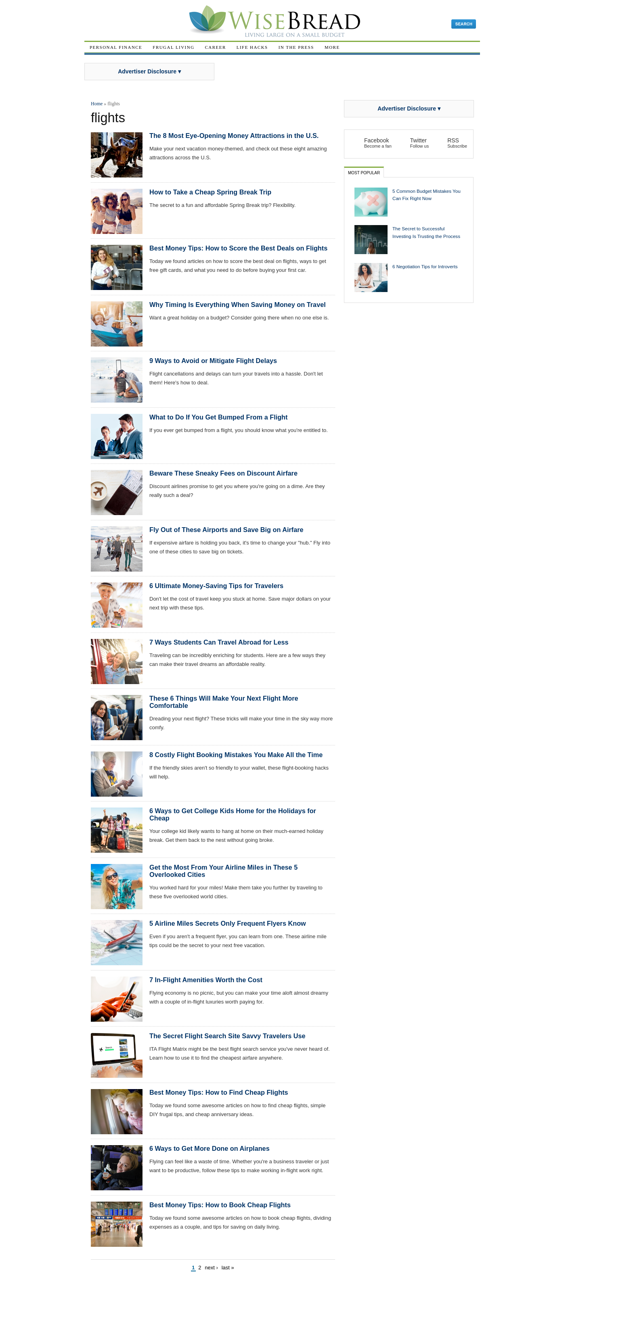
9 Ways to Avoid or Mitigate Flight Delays (213, 360)
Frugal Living (173, 47)
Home (97, 103)
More (332, 47)
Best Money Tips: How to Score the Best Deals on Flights (238, 248)
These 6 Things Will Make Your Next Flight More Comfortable (223, 702)
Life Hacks (252, 47)
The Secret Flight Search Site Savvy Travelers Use (227, 1035)
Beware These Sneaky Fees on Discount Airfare (223, 473)
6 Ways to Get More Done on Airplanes (209, 1148)
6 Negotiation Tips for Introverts (425, 266)
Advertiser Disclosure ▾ (149, 71)
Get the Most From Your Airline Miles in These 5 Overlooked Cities (223, 871)
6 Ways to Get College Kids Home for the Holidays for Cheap (232, 814)
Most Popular (364, 173)
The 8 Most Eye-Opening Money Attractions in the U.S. (234, 135)
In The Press (296, 47)
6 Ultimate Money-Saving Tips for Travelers (216, 585)
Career (215, 47)
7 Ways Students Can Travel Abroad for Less (219, 642)
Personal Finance (116, 47)
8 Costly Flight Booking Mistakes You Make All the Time (236, 754)
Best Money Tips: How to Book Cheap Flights (220, 1204)
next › (211, 1268)
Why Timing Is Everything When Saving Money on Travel (237, 304)
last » (228, 1268)
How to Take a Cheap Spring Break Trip (210, 192)
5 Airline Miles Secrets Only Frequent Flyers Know (227, 923)
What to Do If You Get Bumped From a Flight (218, 417)
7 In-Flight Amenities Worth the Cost (205, 979)
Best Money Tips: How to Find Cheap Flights (218, 1092)
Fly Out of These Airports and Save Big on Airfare (226, 529)
